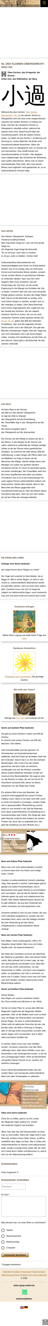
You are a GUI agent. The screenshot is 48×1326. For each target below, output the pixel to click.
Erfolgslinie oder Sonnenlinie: (18, 677)
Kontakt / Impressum (22, 1272)
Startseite (7, 1272)
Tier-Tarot (20, 718)
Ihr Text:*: (5, 1195)
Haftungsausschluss (10, 1275)
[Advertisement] (23, 32)
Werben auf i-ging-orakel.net (34, 1275)
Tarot (24, 638)
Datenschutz (38, 1272)
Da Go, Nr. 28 (7, 321)
